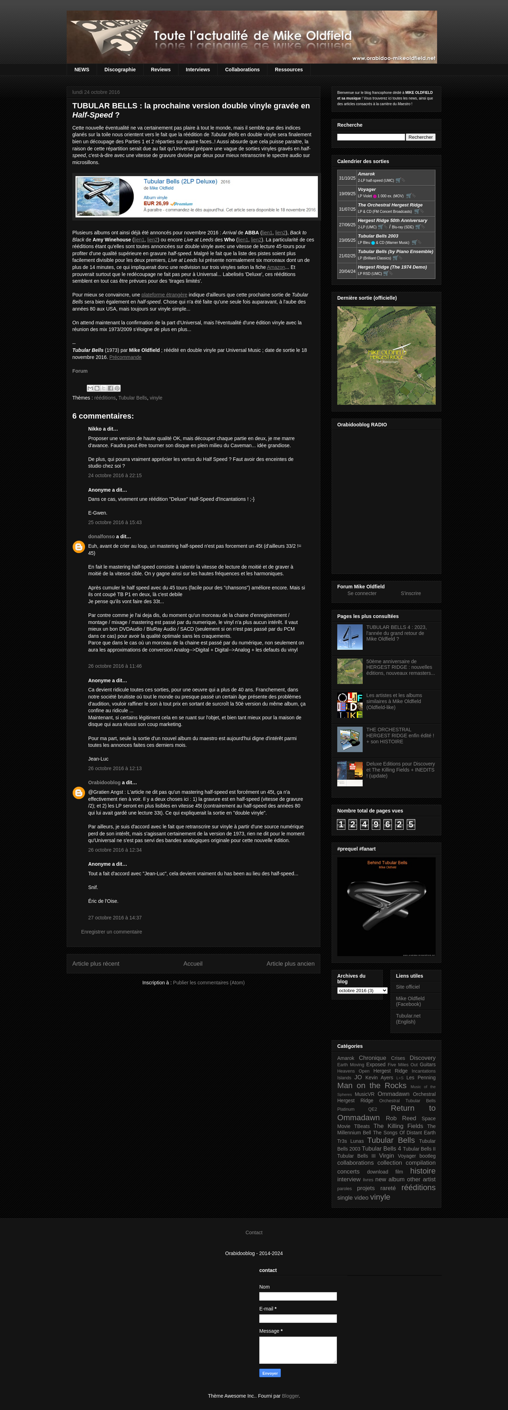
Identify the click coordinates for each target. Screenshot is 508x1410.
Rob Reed (401, 1118)
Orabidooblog (104, 782)
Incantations (424, 1071)
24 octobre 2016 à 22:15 (115, 475)
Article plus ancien (291, 963)
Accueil (192, 963)
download (377, 1172)
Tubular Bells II (419, 1149)
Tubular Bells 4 (381, 1148)
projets (366, 1188)
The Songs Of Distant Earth (404, 1132)
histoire (423, 1170)
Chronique (372, 1058)
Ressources (289, 69)
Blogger (290, 1396)
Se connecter (362, 593)
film (399, 1172)
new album (390, 1179)
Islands (344, 1077)
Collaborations (242, 69)
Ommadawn (393, 1094)
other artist (421, 1179)
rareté (388, 1188)
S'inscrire (411, 593)
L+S (400, 1078)
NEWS (81, 69)
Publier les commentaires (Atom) (209, 982)
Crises (398, 1058)
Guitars (428, 1064)
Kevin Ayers (379, 1077)
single (345, 1197)
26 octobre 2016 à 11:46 (115, 666)
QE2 (372, 1109)
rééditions (105, 398)
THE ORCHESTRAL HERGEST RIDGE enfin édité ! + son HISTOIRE (400, 735)
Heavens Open (353, 1071)
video (362, 1197)
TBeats (362, 1126)
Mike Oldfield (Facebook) (410, 1001)
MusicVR (365, 1094)
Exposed (375, 1064)
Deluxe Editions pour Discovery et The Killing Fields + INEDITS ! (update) (401, 770)
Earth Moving (350, 1064)
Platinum (346, 1109)
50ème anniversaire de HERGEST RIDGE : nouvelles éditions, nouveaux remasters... (401, 667)
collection (389, 1162)
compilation (421, 1162)
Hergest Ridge (391, 1071)
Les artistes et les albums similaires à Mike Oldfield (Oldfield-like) (394, 701)
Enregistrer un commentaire (111, 932)
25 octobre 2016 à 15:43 (115, 522)
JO (358, 1077)
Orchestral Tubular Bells (407, 1100)
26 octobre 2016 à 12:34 (115, 850)
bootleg (427, 1156)
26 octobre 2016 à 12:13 (115, 768)
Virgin (386, 1155)
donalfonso (101, 536)
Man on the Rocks (371, 1085)
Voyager (407, 1156)
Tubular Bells (132, 398)
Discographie (120, 69)
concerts (348, 1171)
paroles (344, 1188)
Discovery (423, 1058)
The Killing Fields (398, 1126)
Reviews (161, 69)
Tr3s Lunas (350, 1141)
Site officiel (408, 987)
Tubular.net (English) (408, 1019)
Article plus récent (95, 963)
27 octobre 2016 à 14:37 (115, 917)
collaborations (355, 1162)
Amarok (345, 1058)
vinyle (156, 398)
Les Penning (421, 1077)
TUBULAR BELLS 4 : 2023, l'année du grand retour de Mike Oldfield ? (397, 633)
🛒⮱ (400, 180)
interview (349, 1179)
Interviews (198, 69)
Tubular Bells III (356, 1156)
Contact (254, 1232)
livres (368, 1179)
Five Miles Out (403, 1064)
